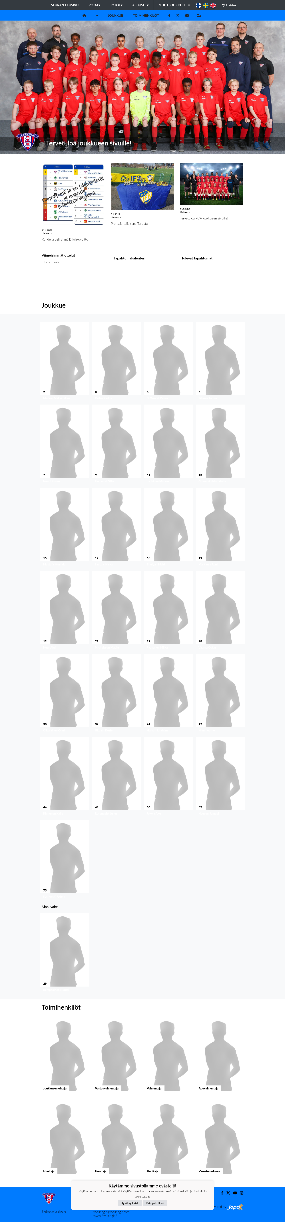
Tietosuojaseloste (54, 1211)
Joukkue (115, 15)
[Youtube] (187, 15)
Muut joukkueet (174, 5)
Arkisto (229, 5)
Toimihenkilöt (146, 15)
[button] (21, 87)
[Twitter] (177, 15)
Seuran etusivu (65, 5)
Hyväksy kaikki (130, 1203)
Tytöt (116, 5)
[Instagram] (240, 1193)
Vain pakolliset (155, 1203)
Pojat (94, 5)
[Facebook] (169, 15)
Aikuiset (140, 5)
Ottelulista (50, 276)
